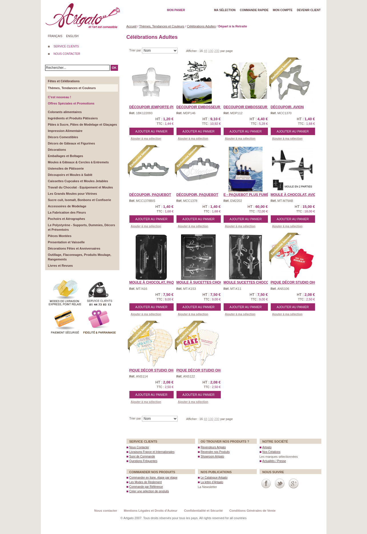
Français (55, 36)
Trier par (135, 50)
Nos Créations (271, 451)
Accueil (132, 26)
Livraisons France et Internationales (152, 451)
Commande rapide (254, 10)
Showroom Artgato (212, 456)
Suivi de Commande (142, 456)
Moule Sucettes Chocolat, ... (252, 282)
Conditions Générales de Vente (252, 510)
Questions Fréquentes (143, 461)
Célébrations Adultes (201, 26)
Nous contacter (105, 510)
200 (216, 51)
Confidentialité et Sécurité (203, 510)
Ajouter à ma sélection (146, 138)
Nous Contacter (139, 447)
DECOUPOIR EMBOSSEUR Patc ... (205, 107)
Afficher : (192, 51)
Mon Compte (282, 10)
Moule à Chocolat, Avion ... (296, 195)
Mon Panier (176, 10)
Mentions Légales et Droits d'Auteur (150, 510)
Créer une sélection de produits (149, 491)
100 (210, 51)
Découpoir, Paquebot (150, 195)
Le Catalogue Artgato (214, 477)
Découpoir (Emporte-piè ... (154, 107)
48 (205, 51)
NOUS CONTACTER (67, 53)
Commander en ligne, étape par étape (153, 477)
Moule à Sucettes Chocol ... (204, 282)
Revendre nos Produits (215, 451)
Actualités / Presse (274, 461)
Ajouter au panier (151, 131)
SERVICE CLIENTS (66, 46)
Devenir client (308, 10)
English (72, 36)
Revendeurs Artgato (213, 447)
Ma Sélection (225, 10)
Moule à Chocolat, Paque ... (156, 282)
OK (114, 67)
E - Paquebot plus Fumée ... (249, 195)
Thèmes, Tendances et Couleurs (161, 26)
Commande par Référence (146, 486)
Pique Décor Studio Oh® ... (296, 282)
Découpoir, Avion (287, 107)
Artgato (267, 447)
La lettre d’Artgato (212, 482)
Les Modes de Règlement (145, 482)
